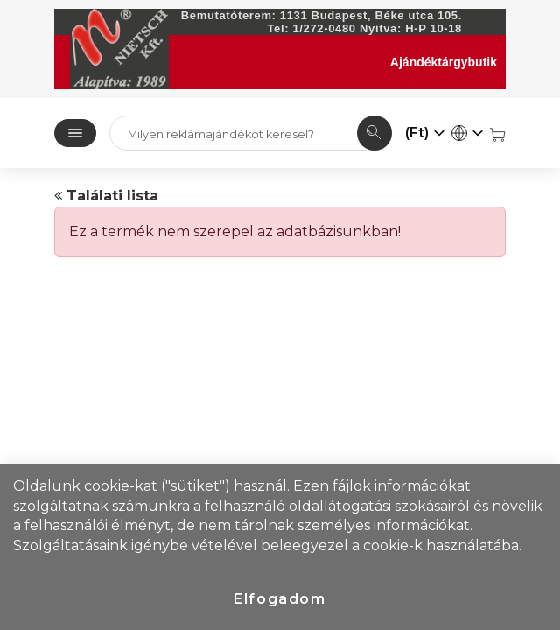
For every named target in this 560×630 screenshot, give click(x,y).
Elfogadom (280, 599)
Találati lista (106, 195)
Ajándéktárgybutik (443, 62)
